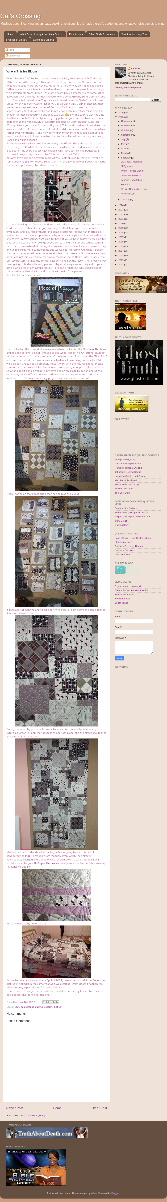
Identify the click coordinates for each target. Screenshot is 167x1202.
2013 (121, 255)
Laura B (135, 68)
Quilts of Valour (123, 554)
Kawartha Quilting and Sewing (130, 476)
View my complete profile (128, 87)
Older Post (99, 1108)
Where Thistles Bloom (132, 170)
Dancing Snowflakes (131, 180)
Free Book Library (16, 39)
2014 (121, 251)
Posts (10, 49)
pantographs (27, 1007)
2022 (121, 214)
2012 (121, 260)
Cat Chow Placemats (132, 161)
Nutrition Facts (122, 598)
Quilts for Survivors (125, 550)
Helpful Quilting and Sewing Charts (133, 516)
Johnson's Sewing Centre (128, 472)
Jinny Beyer (121, 520)
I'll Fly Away (127, 166)
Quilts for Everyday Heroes (129, 546)
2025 (121, 117)
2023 (121, 209)
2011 (121, 264)
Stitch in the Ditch (124, 488)
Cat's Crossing (20, 16)
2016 (121, 241)
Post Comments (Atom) (33, 1115)
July (123, 139)
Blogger (115, 1193)
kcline (94, 1193)
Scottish (48, 1007)
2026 (121, 112)
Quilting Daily (122, 525)
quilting (39, 1007)
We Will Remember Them (134, 189)
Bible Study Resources (102, 34)
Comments (13, 55)
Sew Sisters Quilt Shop (127, 484)
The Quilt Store (123, 493)
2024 (121, 205)
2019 (121, 228)
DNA (17, 1007)
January (125, 199)
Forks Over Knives (124, 594)
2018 (121, 232)
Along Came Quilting (125, 459)
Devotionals (76, 34)
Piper (28, 856)
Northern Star (91, 349)
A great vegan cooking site (128, 586)
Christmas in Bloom (131, 175)
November (127, 125)
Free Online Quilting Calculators (131, 512)
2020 (121, 223)
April (124, 148)
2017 (121, 237)
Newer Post (14, 1108)
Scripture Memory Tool (134, 34)
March (124, 153)
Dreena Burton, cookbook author (132, 590)
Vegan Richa (121, 603)
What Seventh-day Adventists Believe (41, 34)
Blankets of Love (123, 542)
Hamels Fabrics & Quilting (128, 467)
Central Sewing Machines (128, 463)
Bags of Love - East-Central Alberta (133, 538)
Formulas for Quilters (126, 508)
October (125, 130)
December (127, 121)
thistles (57, 1007)
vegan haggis (21, 161)
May (123, 144)
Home (10, 34)
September (127, 134)
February (126, 157)
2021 (121, 219)
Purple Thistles (46, 863)
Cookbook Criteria (43, 39)
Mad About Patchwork (126, 480)
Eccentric (125, 184)
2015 (121, 246)
